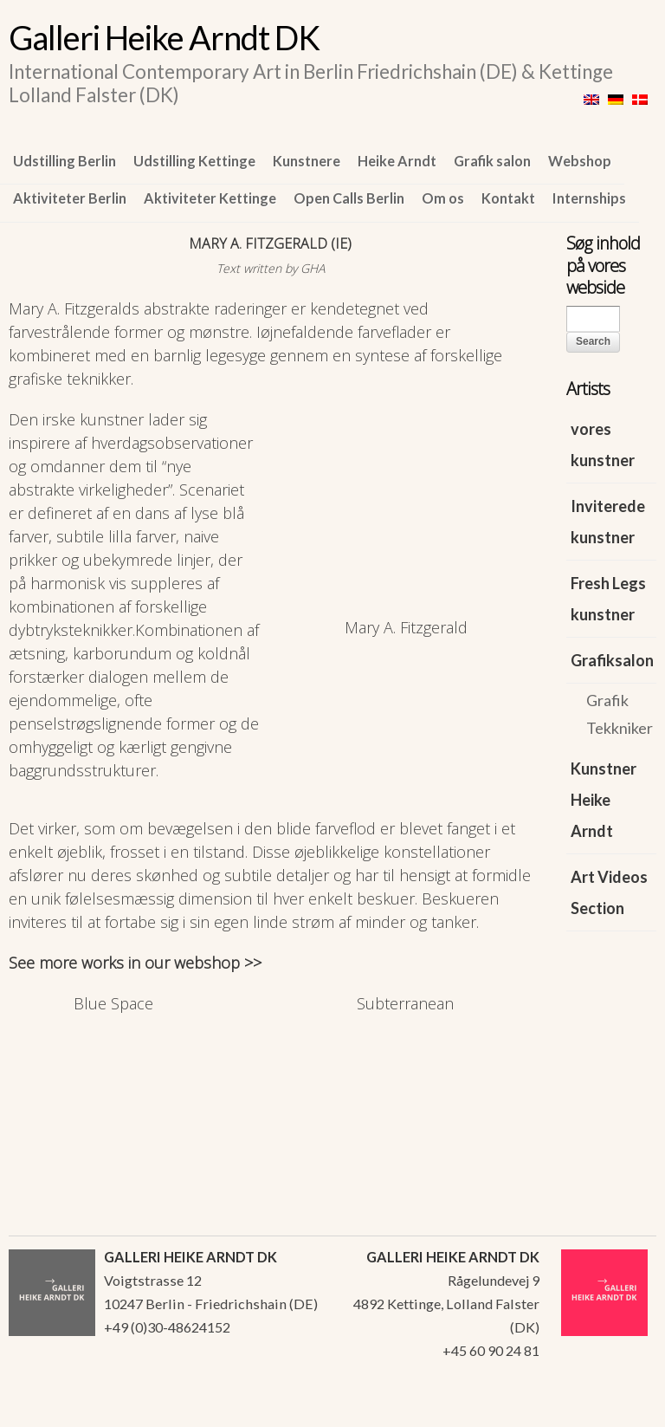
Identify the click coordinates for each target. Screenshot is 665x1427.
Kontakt (508, 198)
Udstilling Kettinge (194, 160)
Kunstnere (306, 160)
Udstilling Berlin (64, 160)
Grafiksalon (612, 660)
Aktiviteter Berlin (69, 198)
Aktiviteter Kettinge (210, 198)
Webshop (579, 160)
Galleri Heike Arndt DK (164, 37)
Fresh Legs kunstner (608, 599)
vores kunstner (603, 444)
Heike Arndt (397, 160)
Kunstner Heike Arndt (603, 799)
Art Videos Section (609, 892)
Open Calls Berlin (349, 198)
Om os (443, 198)
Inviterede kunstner (608, 521)
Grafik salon (492, 160)
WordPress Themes (623, 1409)
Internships (589, 198)
